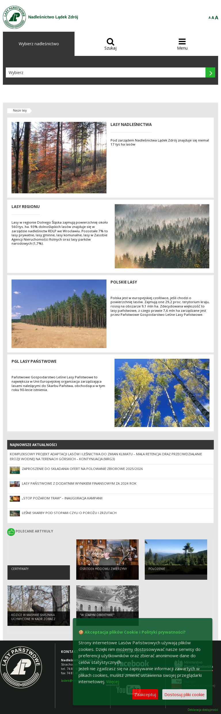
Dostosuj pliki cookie (184, 694)
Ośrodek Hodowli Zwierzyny (103, 569)
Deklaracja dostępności (203, 709)
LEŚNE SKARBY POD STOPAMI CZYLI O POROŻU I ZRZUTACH (69, 513)
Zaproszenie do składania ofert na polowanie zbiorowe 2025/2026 (82, 468)
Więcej (112, 681)
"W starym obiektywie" (97, 615)
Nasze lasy (20, 110)
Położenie (156, 569)
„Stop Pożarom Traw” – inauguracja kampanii (62, 498)
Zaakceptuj (145, 694)
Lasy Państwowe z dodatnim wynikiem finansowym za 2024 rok (79, 483)
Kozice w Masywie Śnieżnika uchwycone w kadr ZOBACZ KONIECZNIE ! (33, 619)
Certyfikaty (19, 569)
